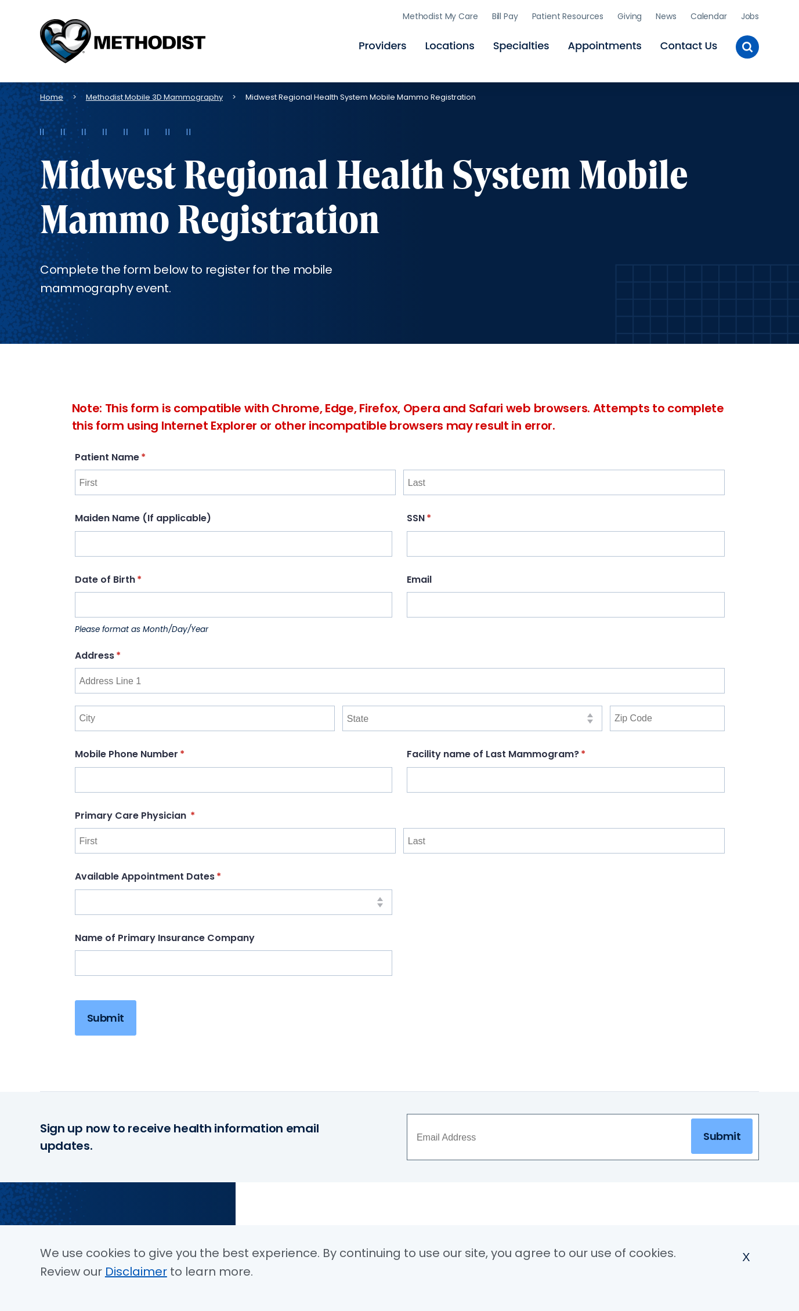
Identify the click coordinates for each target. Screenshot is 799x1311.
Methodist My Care (440, 14)
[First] (235, 479)
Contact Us (688, 44)
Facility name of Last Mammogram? (518, 750)
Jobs (750, 14)
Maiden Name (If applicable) (143, 514)
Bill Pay (505, 14)
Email (419, 575)
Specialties (521, 44)
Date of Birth (130, 575)
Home (51, 93)
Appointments (605, 44)
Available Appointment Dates (170, 873)
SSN (441, 514)
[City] (205, 714)
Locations (450, 44)
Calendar (708, 14)
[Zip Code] (667, 714)
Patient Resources (568, 14)
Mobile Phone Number (152, 750)
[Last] (564, 479)
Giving (629, 14)
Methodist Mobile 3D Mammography (154, 93)
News (666, 14)
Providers (382, 44)
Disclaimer (136, 1271)
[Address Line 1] (400, 677)
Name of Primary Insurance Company (165, 933)
